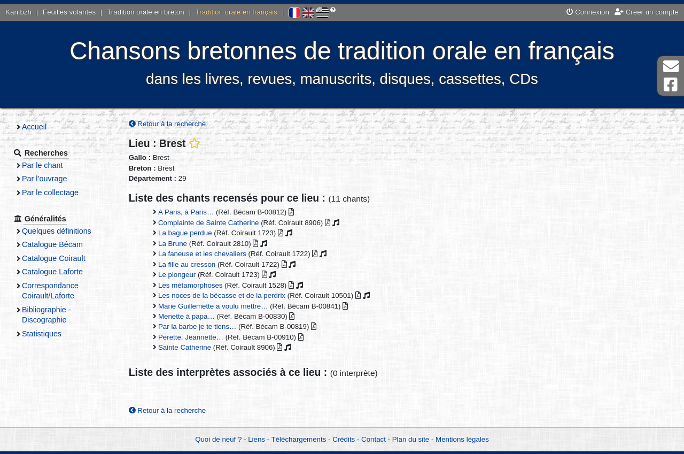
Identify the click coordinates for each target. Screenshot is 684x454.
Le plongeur (177, 275)
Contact (373, 439)
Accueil (34, 126)
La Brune (172, 244)
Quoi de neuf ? (218, 439)
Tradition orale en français (236, 12)
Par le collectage (50, 192)
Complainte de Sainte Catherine (208, 223)
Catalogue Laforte (52, 271)
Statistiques (41, 333)
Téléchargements (299, 439)
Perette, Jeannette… (190, 337)
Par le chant (42, 165)
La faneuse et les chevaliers (202, 254)
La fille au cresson (186, 264)
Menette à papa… (186, 316)
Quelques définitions (56, 231)
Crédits (343, 439)
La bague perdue (185, 233)
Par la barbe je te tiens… (197, 326)
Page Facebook (671, 85)
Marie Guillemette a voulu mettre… (213, 306)
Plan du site (410, 439)
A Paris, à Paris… (186, 212)
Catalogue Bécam (52, 244)
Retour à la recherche (167, 124)
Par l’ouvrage (44, 178)
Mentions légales (462, 439)
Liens (256, 439)
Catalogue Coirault (54, 258)
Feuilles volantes (69, 12)
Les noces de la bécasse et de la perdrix (221, 295)
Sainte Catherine (184, 347)
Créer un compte (647, 12)
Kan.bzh (18, 12)
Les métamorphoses (190, 285)
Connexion (587, 12)
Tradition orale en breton (145, 12)
